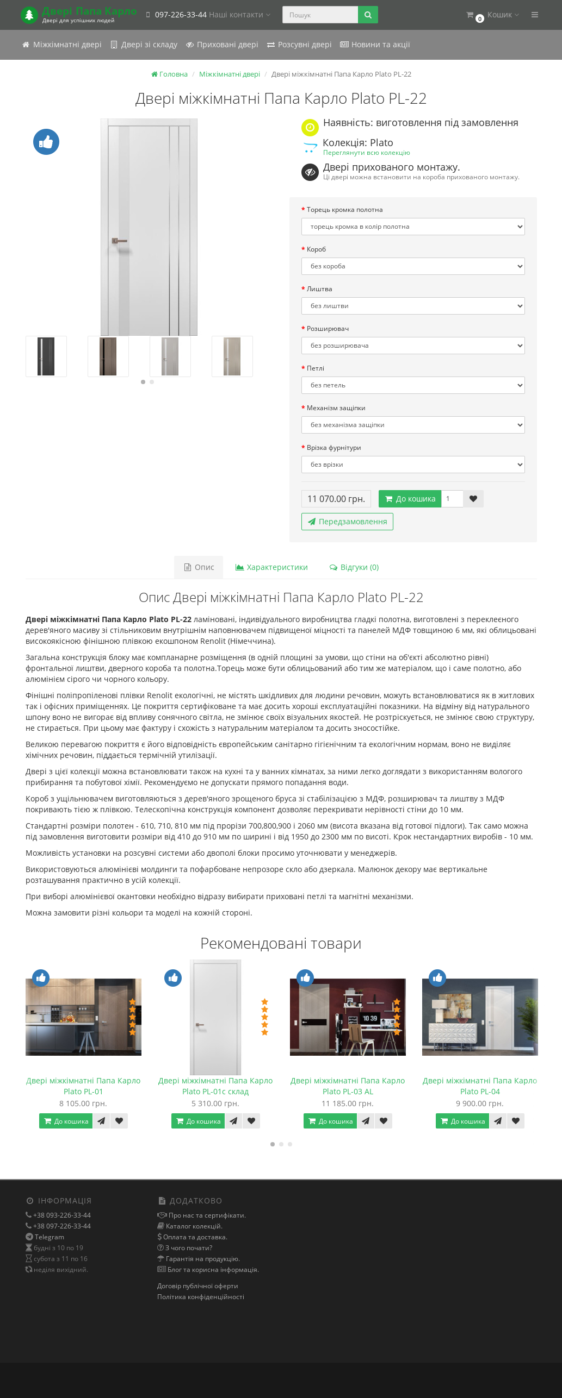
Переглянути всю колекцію (366, 152)
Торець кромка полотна (345, 209)
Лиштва (319, 288)
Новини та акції (374, 44)
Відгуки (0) (354, 567)
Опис (198, 567)
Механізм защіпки (336, 407)
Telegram (49, 1237)
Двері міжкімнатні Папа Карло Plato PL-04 (480, 1085)
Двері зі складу (143, 44)
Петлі (315, 368)
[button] (492, 15)
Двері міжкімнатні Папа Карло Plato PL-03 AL (348, 1085)
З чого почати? (188, 1247)
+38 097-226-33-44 (61, 1226)
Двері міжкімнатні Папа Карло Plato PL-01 (83, 1085)
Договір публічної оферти (197, 1285)
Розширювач (328, 328)
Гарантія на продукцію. (202, 1258)
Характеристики (271, 567)
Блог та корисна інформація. (212, 1269)
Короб (316, 249)
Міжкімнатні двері (61, 44)
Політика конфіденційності (200, 1296)
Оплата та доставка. (194, 1237)
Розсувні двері (299, 44)
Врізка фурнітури (334, 447)
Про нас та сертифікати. (206, 1215)
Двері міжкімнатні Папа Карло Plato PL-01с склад (215, 1085)
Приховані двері (221, 44)
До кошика (410, 498)
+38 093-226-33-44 (61, 1215)
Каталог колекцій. (193, 1226)
